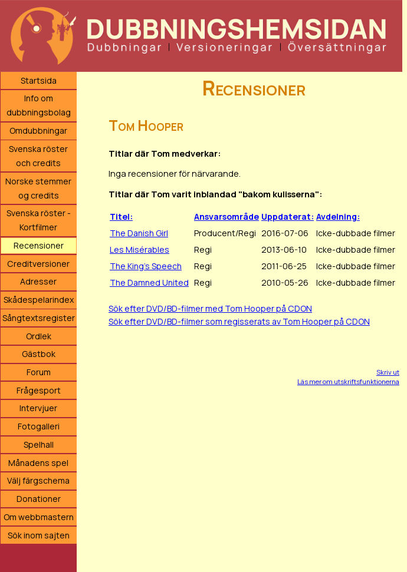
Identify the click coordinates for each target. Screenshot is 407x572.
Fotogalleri (39, 426)
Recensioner (39, 245)
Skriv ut (387, 372)
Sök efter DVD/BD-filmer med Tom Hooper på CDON (210, 308)
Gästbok (38, 353)
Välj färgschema (38, 480)
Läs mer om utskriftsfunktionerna (348, 381)
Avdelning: (338, 216)
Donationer (39, 498)
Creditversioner (38, 263)
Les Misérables (139, 249)
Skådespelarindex (39, 299)
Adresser (38, 281)
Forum (39, 372)
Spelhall (39, 444)
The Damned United (149, 282)
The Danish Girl (139, 233)
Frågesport (39, 390)
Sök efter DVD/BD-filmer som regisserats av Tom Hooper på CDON (239, 321)
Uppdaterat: (287, 216)
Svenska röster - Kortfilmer (38, 220)
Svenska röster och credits (38, 155)
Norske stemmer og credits (38, 188)
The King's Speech (146, 266)
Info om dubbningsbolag (38, 105)
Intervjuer (38, 408)
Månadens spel (38, 462)
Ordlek (38, 336)
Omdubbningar (38, 130)
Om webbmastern (39, 517)
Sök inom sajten (39, 535)
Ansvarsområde (226, 216)
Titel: (121, 216)
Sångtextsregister (38, 317)
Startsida (39, 80)
